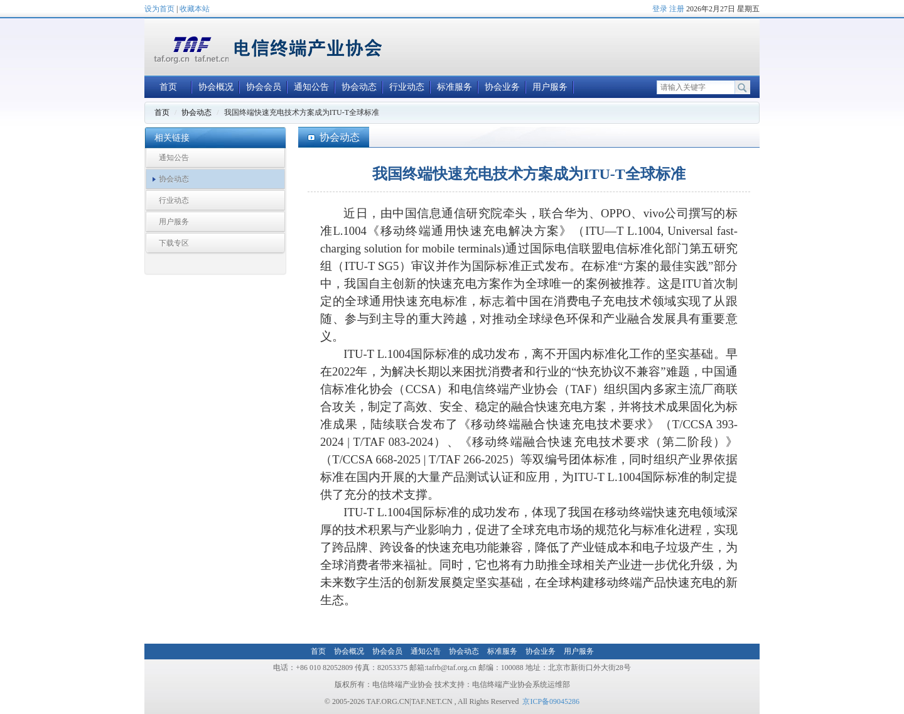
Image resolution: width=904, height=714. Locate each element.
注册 (676, 8)
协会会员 (263, 87)
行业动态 (406, 87)
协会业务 (502, 87)
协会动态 (359, 87)
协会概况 (216, 87)
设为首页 (159, 8)
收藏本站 (195, 8)
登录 (659, 8)
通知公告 (311, 87)
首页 (168, 87)
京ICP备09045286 (550, 701)
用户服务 (550, 87)
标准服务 (454, 87)
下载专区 (174, 243)
